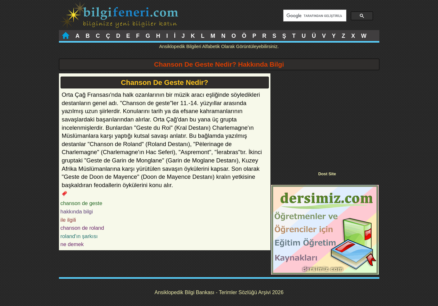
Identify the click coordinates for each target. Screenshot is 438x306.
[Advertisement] (324, 118)
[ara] (314, 16)
